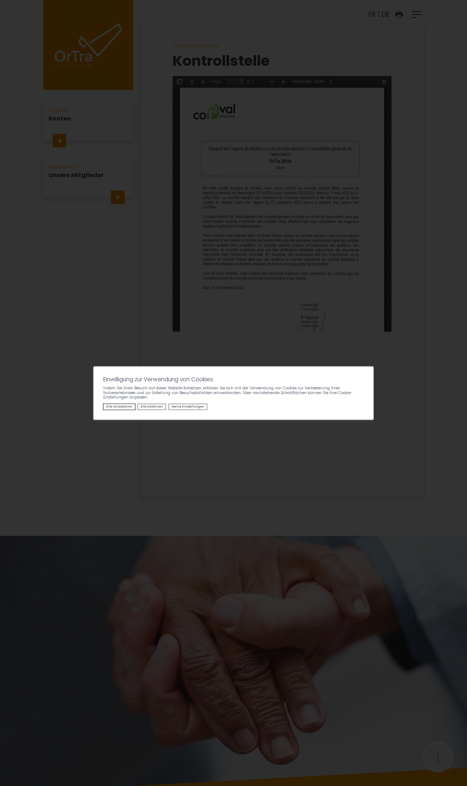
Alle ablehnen (151, 407)
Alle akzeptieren (119, 407)
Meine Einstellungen (187, 407)
